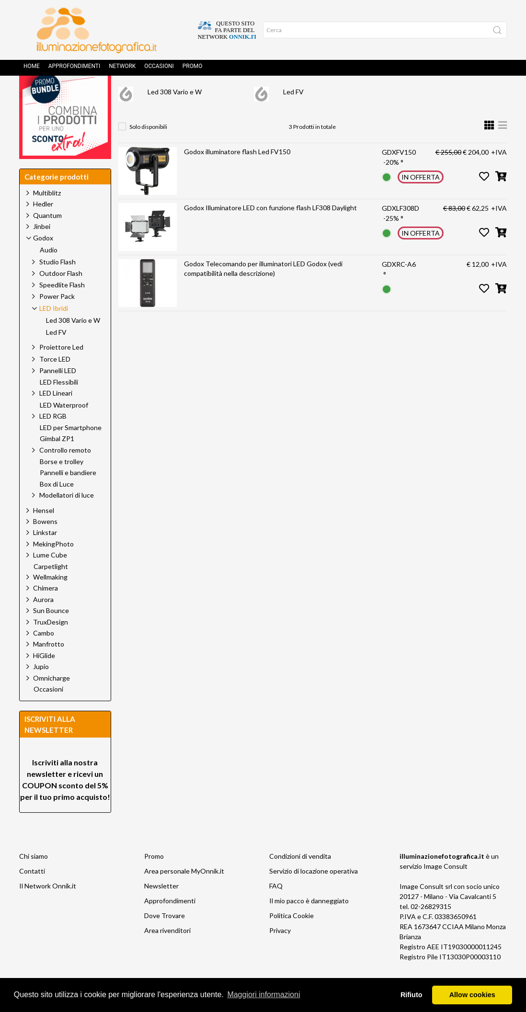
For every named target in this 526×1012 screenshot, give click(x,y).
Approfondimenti (74, 69)
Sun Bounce (51, 632)
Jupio (41, 688)
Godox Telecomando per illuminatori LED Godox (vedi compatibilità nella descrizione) (263, 290)
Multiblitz (47, 214)
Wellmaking (50, 598)
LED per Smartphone (71, 449)
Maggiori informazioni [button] (263, 994)
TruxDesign (50, 643)
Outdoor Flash (60, 295)
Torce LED (54, 380)
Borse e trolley (61, 483)
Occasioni (159, 69)
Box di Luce (57, 506)
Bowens (45, 543)
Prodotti (170, 94)
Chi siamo (33, 878)
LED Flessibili (59, 404)
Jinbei (41, 248)
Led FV (293, 113)
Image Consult (445, 888)
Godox (215, 94)
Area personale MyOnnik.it (184, 892)
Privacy (280, 952)
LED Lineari (55, 414)
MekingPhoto (53, 565)
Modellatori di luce (66, 516)
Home (31, 69)
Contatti (32, 892)
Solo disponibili (148, 148)
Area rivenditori (167, 952)
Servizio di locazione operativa (313, 892)
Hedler (43, 225)
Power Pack (57, 318)
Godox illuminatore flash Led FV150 (237, 173)
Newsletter (161, 907)
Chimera (45, 609)
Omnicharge (51, 699)
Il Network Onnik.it (47, 907)
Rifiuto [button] (411, 995)
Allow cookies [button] (472, 995)
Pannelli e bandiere (68, 494)
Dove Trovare (164, 937)
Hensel (43, 532)
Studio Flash (57, 283)
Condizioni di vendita (300, 878)
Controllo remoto (65, 471)
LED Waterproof (64, 427)
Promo (193, 69)
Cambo (43, 654)
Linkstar (45, 554)
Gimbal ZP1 (57, 460)
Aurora (43, 621)
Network (122, 69)
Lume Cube (50, 576)
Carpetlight (51, 588)
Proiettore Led (61, 368)
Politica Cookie (291, 937)
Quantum (47, 237)
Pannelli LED (57, 392)
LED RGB (53, 437)
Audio (48, 271)
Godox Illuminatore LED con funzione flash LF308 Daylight (270, 229)
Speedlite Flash (62, 306)
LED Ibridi (260, 94)
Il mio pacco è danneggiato (309, 922)
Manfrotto (48, 665)
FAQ (276, 907)
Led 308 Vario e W (175, 113)
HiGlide (44, 677)
